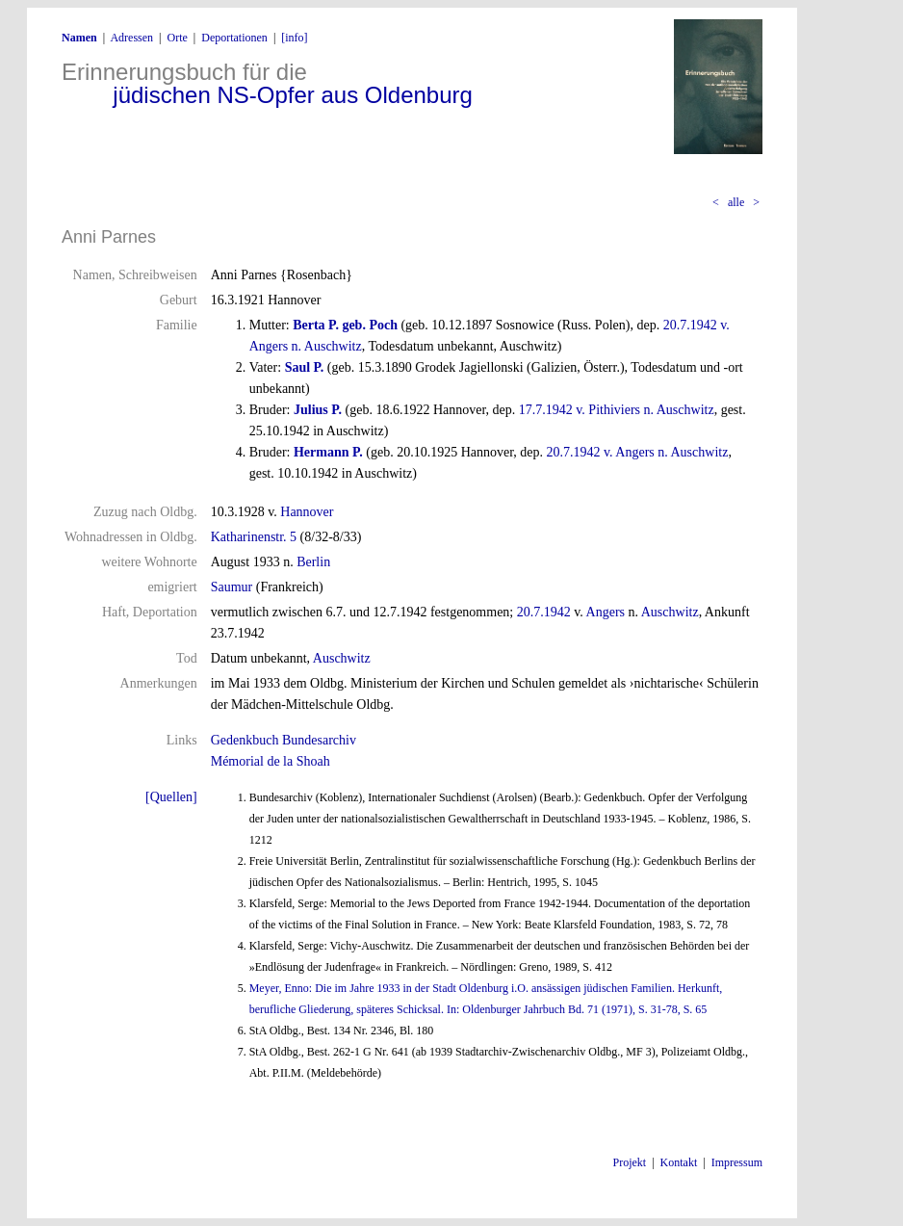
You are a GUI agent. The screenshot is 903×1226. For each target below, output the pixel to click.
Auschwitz (670, 612)
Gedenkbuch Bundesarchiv (283, 740)
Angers (605, 612)
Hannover (306, 512)
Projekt (630, 1162)
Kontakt (679, 1162)
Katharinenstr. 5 (254, 537)
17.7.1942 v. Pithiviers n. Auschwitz (616, 410)
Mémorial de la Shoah (270, 761)
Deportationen (234, 37)
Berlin (313, 562)
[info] (294, 37)
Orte (177, 37)
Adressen (131, 37)
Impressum (736, 1162)
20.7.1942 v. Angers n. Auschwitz (638, 452)
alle (736, 202)
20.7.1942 (544, 612)
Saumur (232, 587)
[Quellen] (171, 797)
